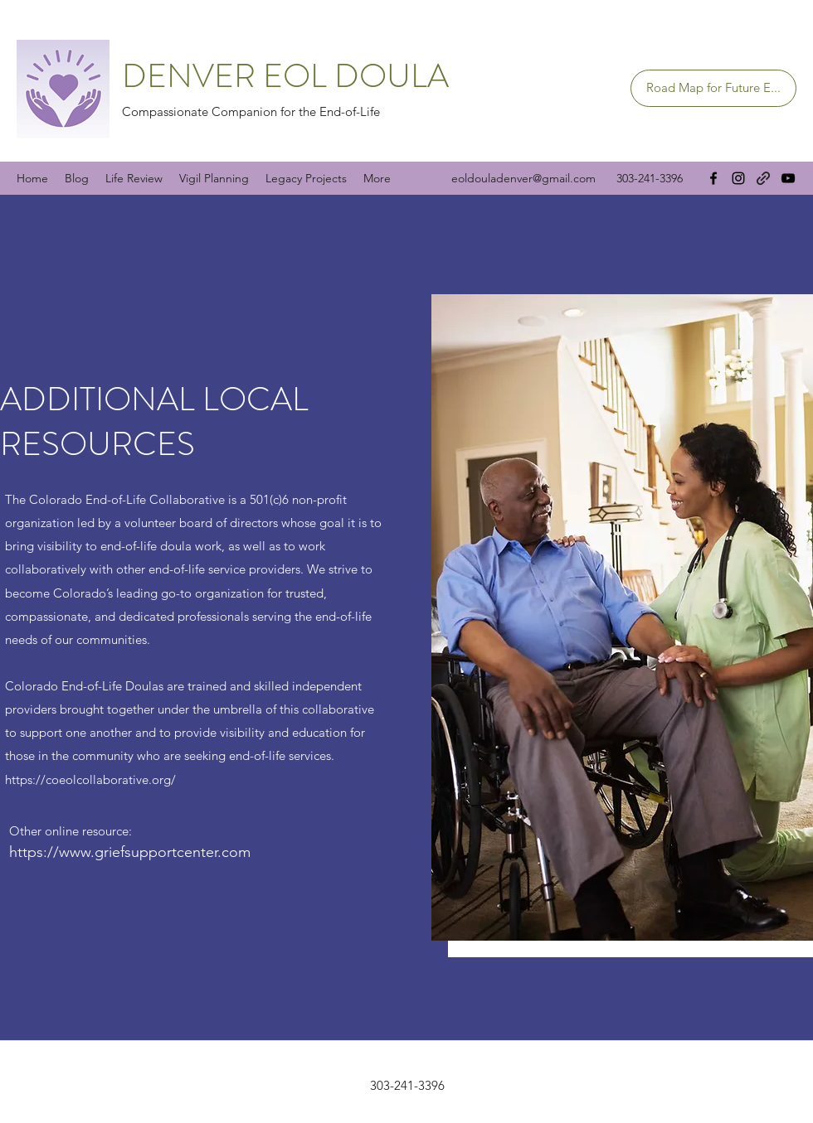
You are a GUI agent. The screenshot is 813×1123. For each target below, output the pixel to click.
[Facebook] (713, 178)
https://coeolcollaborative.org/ (90, 779)
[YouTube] (788, 178)
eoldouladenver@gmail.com (523, 178)
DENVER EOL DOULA (285, 75)
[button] (622, 617)
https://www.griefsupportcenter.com (130, 852)
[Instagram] (738, 178)
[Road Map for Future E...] (713, 88)
